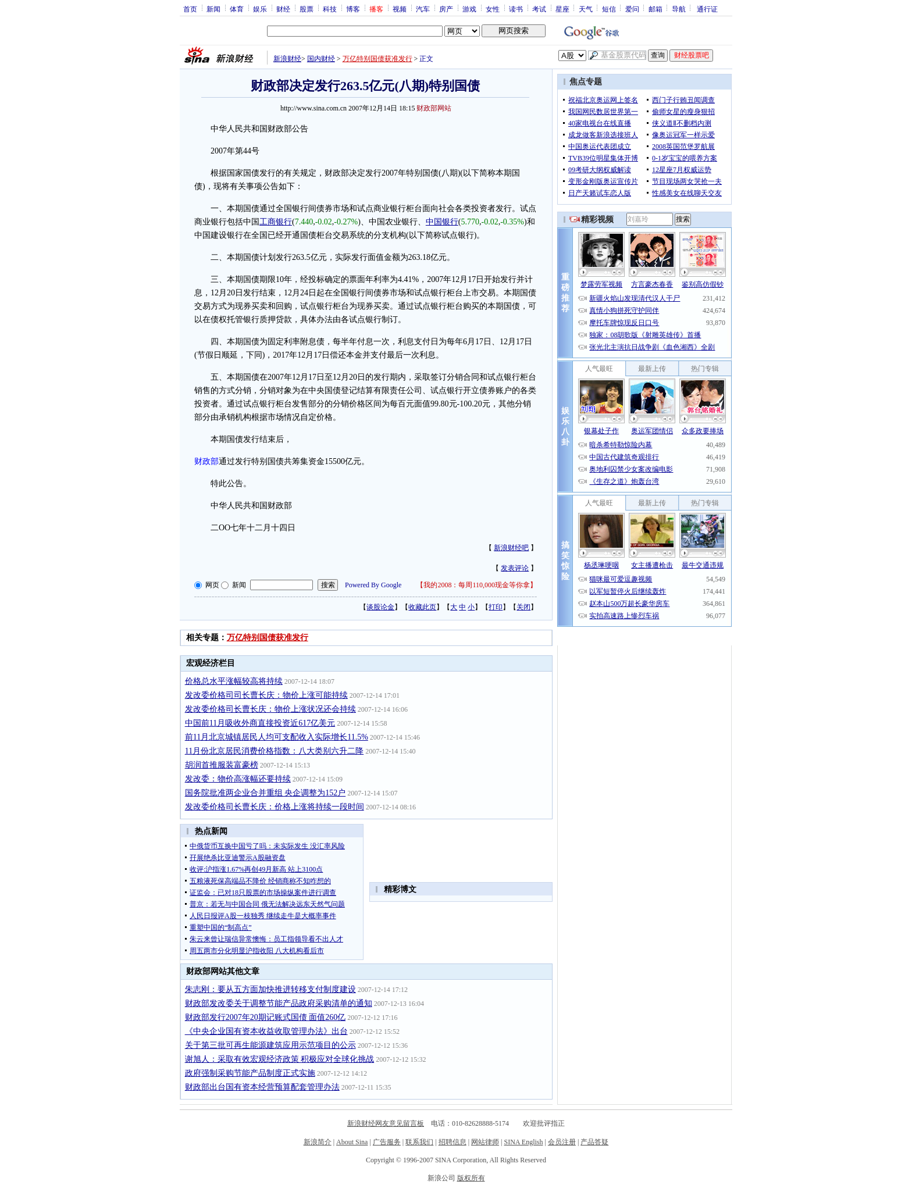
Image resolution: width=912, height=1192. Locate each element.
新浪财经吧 (511, 548)
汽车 (423, 8)
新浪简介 (318, 1142)
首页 (190, 8)
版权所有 (471, 1178)
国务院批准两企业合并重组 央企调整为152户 (265, 792)
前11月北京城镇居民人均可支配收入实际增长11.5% (276, 737)
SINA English (523, 1142)
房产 (446, 8)
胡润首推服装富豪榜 (221, 765)
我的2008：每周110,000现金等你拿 (476, 585)
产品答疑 (594, 1142)
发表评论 (515, 568)
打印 (496, 607)
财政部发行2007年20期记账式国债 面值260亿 (265, 1017)
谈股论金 (380, 607)
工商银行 (275, 221)
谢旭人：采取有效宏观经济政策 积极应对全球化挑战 (280, 1059)
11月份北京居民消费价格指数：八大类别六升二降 (274, 751)
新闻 (213, 8)
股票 (307, 8)
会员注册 (562, 1142)
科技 (330, 8)
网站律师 (485, 1142)
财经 (283, 8)
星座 (562, 8)
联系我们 (419, 1142)
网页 (212, 585)
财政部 (206, 461)
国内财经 (321, 59)
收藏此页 (422, 607)
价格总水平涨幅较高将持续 (234, 681)
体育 (237, 8)
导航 (679, 8)
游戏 (469, 8)
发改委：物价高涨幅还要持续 (238, 779)
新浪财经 (287, 59)
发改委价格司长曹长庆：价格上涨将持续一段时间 (274, 806)
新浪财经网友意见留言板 (385, 1123)
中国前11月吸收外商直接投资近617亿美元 (260, 723)
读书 (516, 8)
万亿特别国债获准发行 (377, 59)
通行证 (707, 8)
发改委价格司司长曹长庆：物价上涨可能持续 (266, 695)
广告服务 (387, 1142)
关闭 (523, 607)
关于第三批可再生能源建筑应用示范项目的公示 (270, 1045)
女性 (493, 8)
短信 (609, 8)
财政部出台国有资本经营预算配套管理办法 (262, 1087)
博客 (353, 8)
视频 (400, 8)
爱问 (632, 8)
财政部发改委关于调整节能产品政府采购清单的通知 (278, 1003)
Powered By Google (373, 585)
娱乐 (260, 8)
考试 (539, 8)
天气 (586, 8)
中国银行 (442, 221)
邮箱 (655, 8)
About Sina (352, 1142)
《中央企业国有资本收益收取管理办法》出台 (266, 1031)
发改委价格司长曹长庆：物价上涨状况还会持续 (270, 709)
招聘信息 (452, 1142)
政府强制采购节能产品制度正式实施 (250, 1073)
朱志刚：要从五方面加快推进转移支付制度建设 (270, 989)
